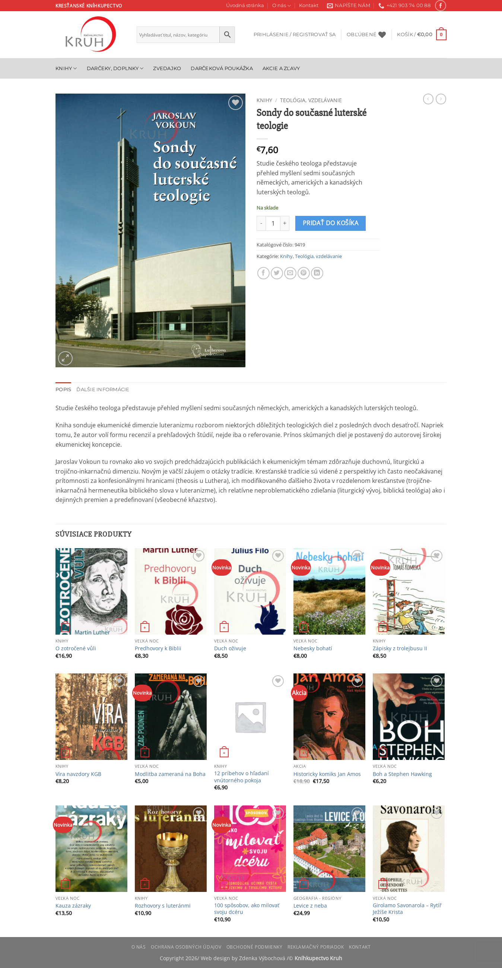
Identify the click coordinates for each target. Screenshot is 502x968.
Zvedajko (167, 68)
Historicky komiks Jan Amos (327, 774)
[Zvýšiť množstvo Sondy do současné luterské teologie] (284, 223)
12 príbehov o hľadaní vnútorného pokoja (241, 777)
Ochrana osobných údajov (186, 947)
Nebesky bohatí (312, 648)
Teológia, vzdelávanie (311, 100)
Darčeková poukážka (222, 68)
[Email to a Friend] (290, 273)
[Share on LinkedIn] (317, 273)
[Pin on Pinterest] (304, 273)
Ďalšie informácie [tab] (102, 389)
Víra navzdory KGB (78, 774)
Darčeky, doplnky (115, 68)
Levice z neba (310, 905)
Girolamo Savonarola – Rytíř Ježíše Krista (407, 909)
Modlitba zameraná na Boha (170, 774)
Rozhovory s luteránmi (163, 905)
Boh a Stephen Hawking (402, 774)
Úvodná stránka (245, 5)
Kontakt (308, 5)
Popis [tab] (63, 389)
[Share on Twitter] (277, 273)
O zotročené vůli (75, 648)
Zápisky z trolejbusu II (400, 648)
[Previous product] (441, 99)
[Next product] (428, 99)
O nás (281, 5)
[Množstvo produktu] (273, 223)
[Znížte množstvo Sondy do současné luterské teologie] (261, 223)
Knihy (66, 68)
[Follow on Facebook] (440, 5)
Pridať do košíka (330, 223)
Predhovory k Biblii (158, 648)
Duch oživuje (230, 648)
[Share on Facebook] (263, 273)
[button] (295, 34)
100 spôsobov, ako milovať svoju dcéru (246, 909)
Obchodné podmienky (254, 947)
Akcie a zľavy (281, 68)
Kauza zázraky (73, 905)
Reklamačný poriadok (315, 947)
